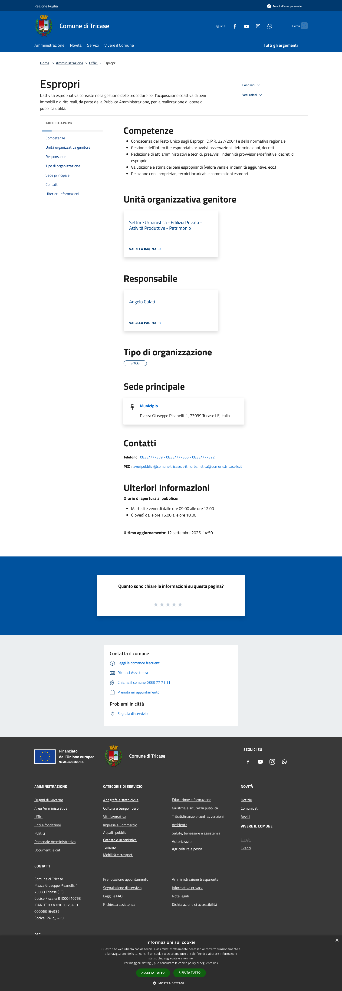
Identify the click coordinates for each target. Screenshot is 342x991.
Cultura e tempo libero (120, 808)
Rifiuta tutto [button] (190, 973)
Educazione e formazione (191, 799)
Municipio (149, 406)
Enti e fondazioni (47, 825)
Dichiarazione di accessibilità (194, 904)
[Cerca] (302, 25)
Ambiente (179, 824)
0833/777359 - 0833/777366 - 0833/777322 (177, 457)
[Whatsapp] (260, 26)
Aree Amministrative (50, 808)
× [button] (337, 940)
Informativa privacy (187, 887)
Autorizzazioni (183, 841)
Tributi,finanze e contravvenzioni (198, 816)
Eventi (246, 848)
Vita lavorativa (114, 816)
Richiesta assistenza (119, 904)
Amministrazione (69, 63)
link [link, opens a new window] (215, 963)
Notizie (246, 800)
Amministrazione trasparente (195, 879)
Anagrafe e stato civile (120, 800)
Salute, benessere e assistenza (196, 833)
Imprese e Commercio (120, 825)
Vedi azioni (252, 95)
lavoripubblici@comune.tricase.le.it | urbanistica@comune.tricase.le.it (187, 466)
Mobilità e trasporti (118, 854)
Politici (39, 833)
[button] (171, 983)
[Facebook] (225, 26)
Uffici (93, 63)
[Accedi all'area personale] (284, 6)
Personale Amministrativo (55, 841)
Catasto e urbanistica (120, 840)
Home (44, 63)
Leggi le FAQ (113, 896)
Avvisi (245, 816)
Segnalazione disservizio (122, 887)
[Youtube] (237, 26)
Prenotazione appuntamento (125, 879)
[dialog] (171, 963)
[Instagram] (249, 26)
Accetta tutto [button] (153, 973)
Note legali (180, 896)
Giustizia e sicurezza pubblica (195, 808)
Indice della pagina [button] (59, 123)
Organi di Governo (48, 800)
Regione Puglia (46, 6)
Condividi (251, 85)
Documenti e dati (47, 850)
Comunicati (250, 808)
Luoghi (246, 839)
